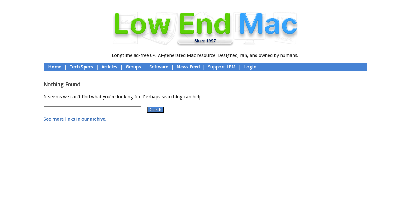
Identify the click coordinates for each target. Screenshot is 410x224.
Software (158, 67)
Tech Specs (81, 67)
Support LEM (222, 67)
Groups (133, 67)
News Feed (188, 67)
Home (54, 67)
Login (250, 67)
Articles (109, 67)
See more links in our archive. (75, 119)
